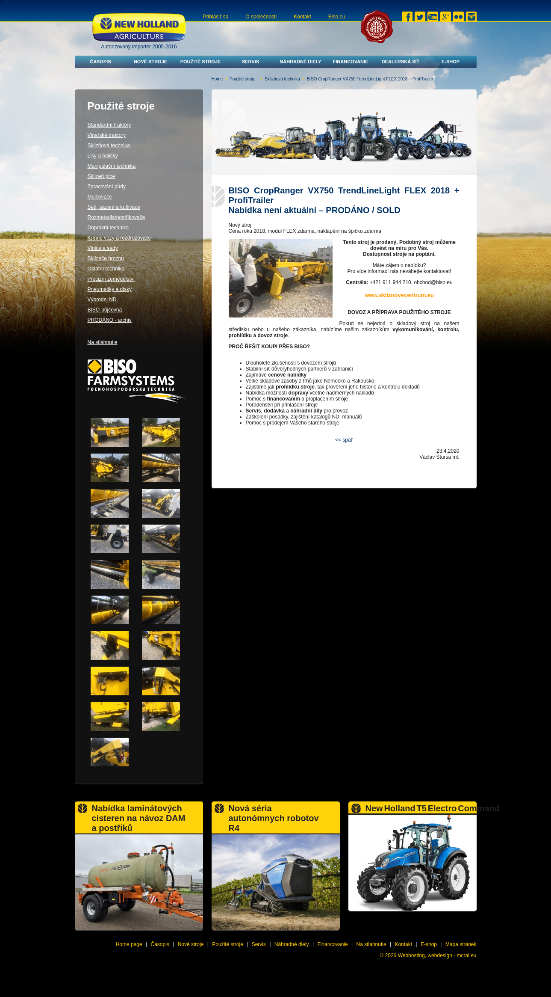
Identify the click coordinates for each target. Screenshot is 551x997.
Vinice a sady (103, 248)
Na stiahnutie (103, 342)
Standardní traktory (109, 125)
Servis (250, 61)
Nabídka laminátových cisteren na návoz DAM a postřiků (139, 818)
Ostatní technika (106, 269)
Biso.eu (336, 17)
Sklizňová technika (282, 79)
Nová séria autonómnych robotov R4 (274, 818)
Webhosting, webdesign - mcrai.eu (437, 955)
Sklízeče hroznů (106, 258)
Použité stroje (200, 61)
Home (217, 79)
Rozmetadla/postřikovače (116, 217)
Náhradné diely (300, 61)
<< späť (344, 440)
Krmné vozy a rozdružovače (119, 238)
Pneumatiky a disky (110, 289)
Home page (129, 944)
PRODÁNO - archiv (110, 320)
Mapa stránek (461, 944)
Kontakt (302, 17)
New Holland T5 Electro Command (432, 808)
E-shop (451, 61)
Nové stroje (150, 61)
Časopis (100, 61)
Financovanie (350, 61)
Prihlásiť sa (216, 17)
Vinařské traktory (107, 135)
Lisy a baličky (103, 156)
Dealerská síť (401, 61)
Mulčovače (100, 197)
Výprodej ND (102, 300)
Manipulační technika (112, 166)
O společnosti (261, 17)
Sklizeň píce (101, 176)
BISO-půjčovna (105, 310)
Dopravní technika (108, 228)
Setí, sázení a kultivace (114, 207)
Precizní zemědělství (111, 279)
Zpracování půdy (107, 187)
